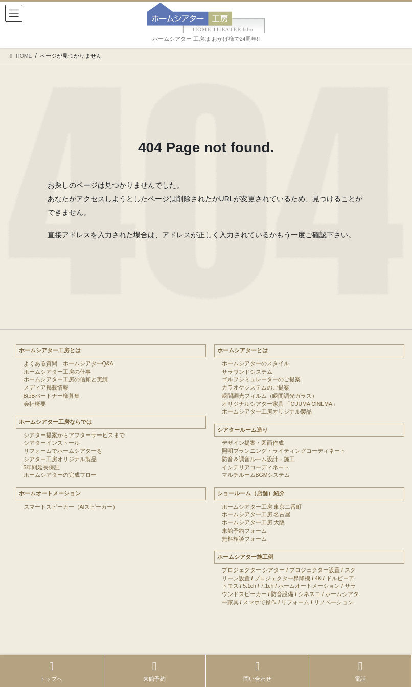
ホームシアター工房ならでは (55, 422)
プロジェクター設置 (314, 570)
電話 (360, 671)
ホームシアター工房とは (50, 350)
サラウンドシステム (247, 372)
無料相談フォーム (244, 539)
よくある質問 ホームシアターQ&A (68, 363)
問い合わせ (257, 671)
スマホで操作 (260, 602)
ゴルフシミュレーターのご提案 (261, 379)
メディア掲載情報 (46, 387)
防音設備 (282, 594)
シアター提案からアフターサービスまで (74, 435)
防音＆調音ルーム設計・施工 (258, 459)
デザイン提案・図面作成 (253, 443)
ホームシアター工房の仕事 (57, 372)
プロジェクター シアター (253, 570)
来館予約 (154, 671)
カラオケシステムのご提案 (255, 387)
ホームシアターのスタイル (255, 363)
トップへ (51, 671)
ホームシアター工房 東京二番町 (262, 506)
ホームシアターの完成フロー (60, 475)
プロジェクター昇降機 (282, 578)
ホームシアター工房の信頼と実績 (66, 379)
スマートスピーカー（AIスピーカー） (71, 506)
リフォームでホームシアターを (63, 451)
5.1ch (249, 586)
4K (318, 578)
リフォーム (295, 602)
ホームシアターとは (242, 350)
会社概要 (35, 404)
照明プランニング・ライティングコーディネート (284, 451)
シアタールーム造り (242, 430)
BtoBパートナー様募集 (52, 396)
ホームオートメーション (50, 493)
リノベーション (333, 602)
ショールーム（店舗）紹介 (251, 493)
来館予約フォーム (244, 531)
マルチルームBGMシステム (256, 475)
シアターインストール (52, 443)
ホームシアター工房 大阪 (253, 522)
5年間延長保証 (42, 467)
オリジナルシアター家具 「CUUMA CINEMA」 (280, 404)
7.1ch (267, 586)
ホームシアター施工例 (245, 557)
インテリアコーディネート (255, 467)
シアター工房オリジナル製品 (60, 459)
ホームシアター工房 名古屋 (256, 514)
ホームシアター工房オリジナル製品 (267, 411)
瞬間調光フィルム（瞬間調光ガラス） (269, 396)
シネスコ (309, 594)
